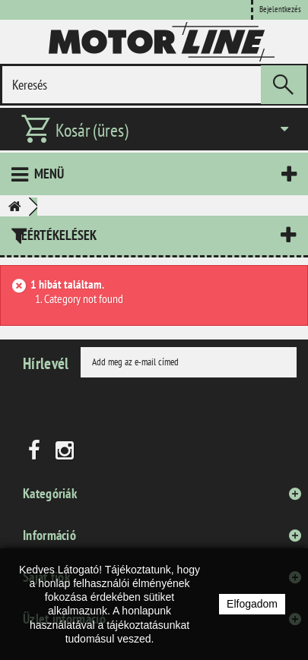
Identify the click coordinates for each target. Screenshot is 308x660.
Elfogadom (252, 604)
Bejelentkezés (280, 9)
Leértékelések (56, 235)
